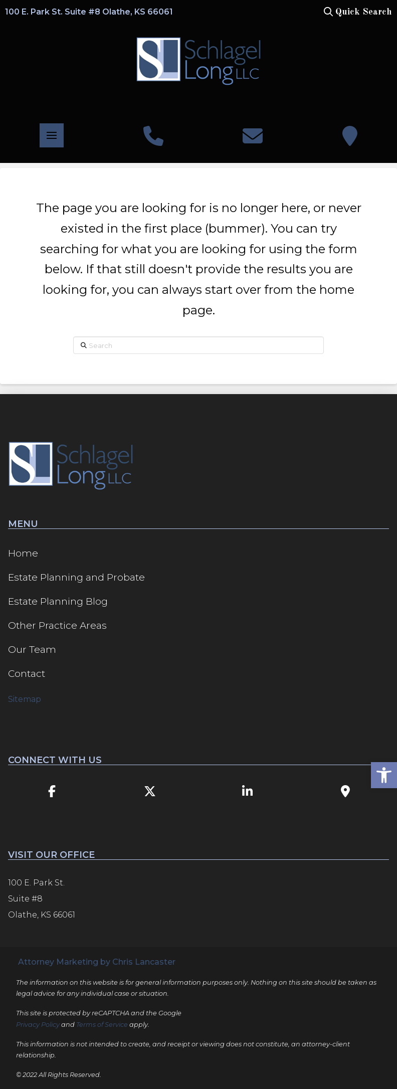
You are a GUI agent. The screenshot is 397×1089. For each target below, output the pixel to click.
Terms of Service (102, 1024)
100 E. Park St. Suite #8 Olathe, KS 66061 (89, 12)
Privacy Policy (38, 1024)
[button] (356, 12)
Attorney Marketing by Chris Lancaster (96, 962)
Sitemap (24, 699)
